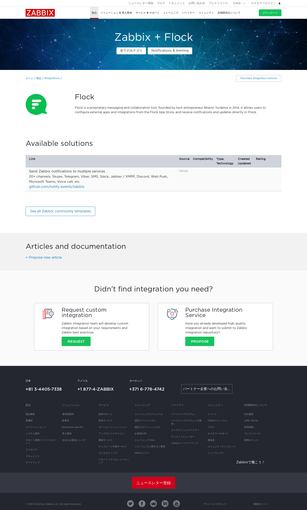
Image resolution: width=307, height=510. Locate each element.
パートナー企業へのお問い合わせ (207, 389)
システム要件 (33, 434)
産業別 (65, 421)
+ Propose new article (44, 257)
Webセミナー (142, 453)
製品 (38, 78)
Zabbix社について (255, 405)
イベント (212, 414)
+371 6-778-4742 (146, 389)
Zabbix (40, 13)
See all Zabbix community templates (60, 211)
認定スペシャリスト (145, 421)
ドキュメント (176, 3)
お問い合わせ (196, 3)
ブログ (161, 3)
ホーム (29, 78)
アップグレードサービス (111, 434)
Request (76, 341)
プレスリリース (218, 3)
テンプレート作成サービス (112, 447)
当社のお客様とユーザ (73, 440)
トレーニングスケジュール (149, 414)
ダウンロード (270, 12)
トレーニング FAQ (145, 440)
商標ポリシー (251, 440)
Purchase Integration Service (258, 78)
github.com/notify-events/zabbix (56, 186)
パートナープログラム (183, 414)
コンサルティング (107, 453)
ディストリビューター (183, 437)
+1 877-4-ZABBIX (95, 389)
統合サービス (105, 421)
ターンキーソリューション (112, 427)
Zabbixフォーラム (217, 421)
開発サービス (105, 440)
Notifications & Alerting (170, 50)
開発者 (211, 440)
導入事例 (66, 434)
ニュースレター (216, 453)
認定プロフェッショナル (148, 427)
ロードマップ (33, 463)
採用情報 (248, 427)
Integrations (51, 78)
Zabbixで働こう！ (250, 462)
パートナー (177, 405)
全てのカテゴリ (131, 50)
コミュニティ (215, 405)
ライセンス (31, 450)
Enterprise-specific (72, 427)
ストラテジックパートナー (185, 430)
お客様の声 (140, 434)
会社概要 (248, 414)
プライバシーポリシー (214, 504)
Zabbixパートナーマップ (184, 443)
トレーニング (142, 405)
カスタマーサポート (218, 434)
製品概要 (30, 414)
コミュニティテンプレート (222, 447)
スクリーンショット (36, 427)
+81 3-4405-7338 (44, 389)
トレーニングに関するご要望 (150, 447)
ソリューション (71, 405)
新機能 (29, 421)
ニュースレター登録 (140, 3)
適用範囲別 (68, 414)
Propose (200, 341)
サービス (103, 405)
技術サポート (105, 414)
